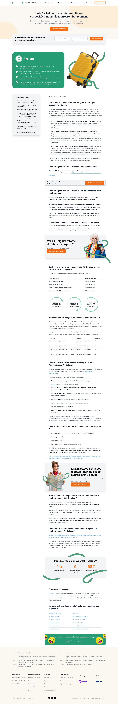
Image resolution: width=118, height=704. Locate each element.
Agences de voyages (66, 684)
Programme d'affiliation (50, 690)
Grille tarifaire (16, 684)
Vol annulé (31, 681)
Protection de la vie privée (78, 698)
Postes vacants (48, 687)
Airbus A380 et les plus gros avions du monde (79, 664)
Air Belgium (52, 593)
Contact (84, 2)
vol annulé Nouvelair (54, 622)
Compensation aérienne (19, 677)
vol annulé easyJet (54, 616)
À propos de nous (49, 681)
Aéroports (75, 613)
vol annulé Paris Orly (78, 622)
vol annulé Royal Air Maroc (56, 626)
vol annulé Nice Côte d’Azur (80, 619)
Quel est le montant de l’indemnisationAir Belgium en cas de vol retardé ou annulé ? (27, 122)
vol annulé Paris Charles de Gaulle (82, 626)
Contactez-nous (48, 677)
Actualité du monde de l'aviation (21, 653)
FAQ (29, 690)
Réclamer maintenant (59, 28)
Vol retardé (31, 684)
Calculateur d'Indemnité (18, 681)
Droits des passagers (34, 677)
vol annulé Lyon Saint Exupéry (80, 616)
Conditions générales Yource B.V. (95, 698)
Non (80, 641)
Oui (70, 641)
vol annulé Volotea (54, 629)
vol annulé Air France (54, 619)
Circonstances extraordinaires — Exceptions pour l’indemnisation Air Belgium (26, 132)
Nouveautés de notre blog (67, 653)
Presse (46, 684)
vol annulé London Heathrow (80, 629)
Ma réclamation (100, 2)
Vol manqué (31, 687)
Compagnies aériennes (55, 613)
